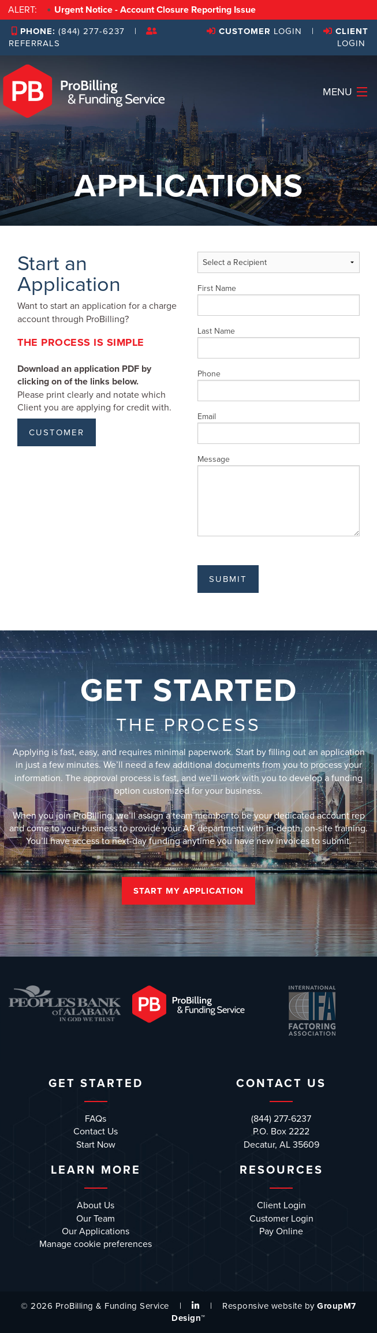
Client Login (281, 1205)
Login (254, 31)
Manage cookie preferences (95, 1244)
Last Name (278, 342)
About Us (95, 1205)
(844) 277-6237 (68, 31)
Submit (228, 579)
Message (278, 495)
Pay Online (281, 1231)
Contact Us (95, 1131)
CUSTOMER (56, 432)
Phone (278, 385)
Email (278, 428)
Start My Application (188, 891)
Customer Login (281, 1218)
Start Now (95, 1145)
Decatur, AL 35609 (281, 1145)
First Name (278, 299)
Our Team (95, 1218)
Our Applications (95, 1231)
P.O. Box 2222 (281, 1131)
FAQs (95, 1119)
